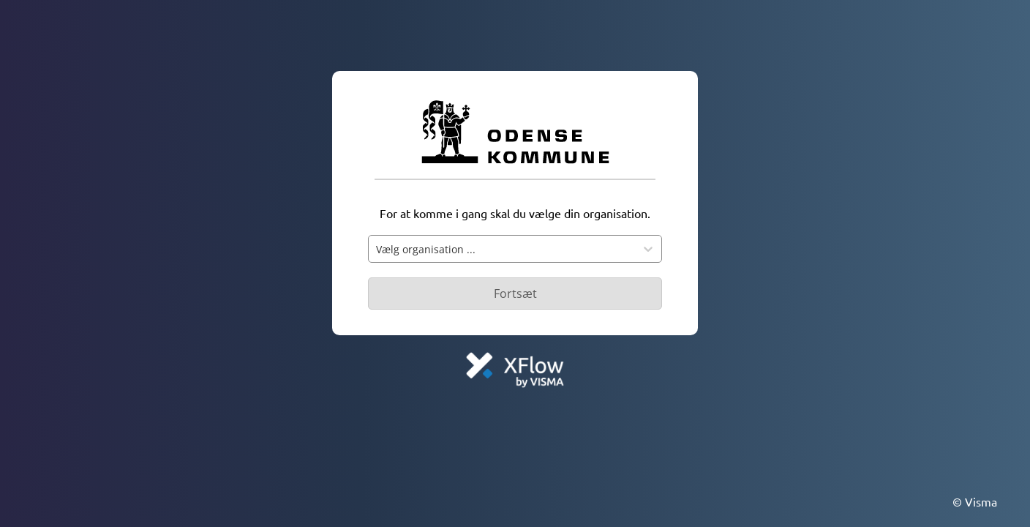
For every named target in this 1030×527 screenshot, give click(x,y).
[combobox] (502, 249)
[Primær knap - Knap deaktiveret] (515, 293)
